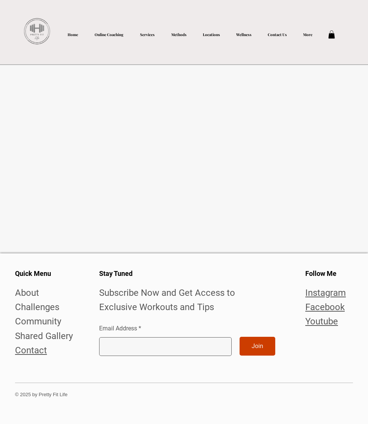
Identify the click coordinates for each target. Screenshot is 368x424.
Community (38, 321)
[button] (147, 31)
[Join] (257, 346)
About (27, 293)
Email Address (118, 329)
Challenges (37, 307)
